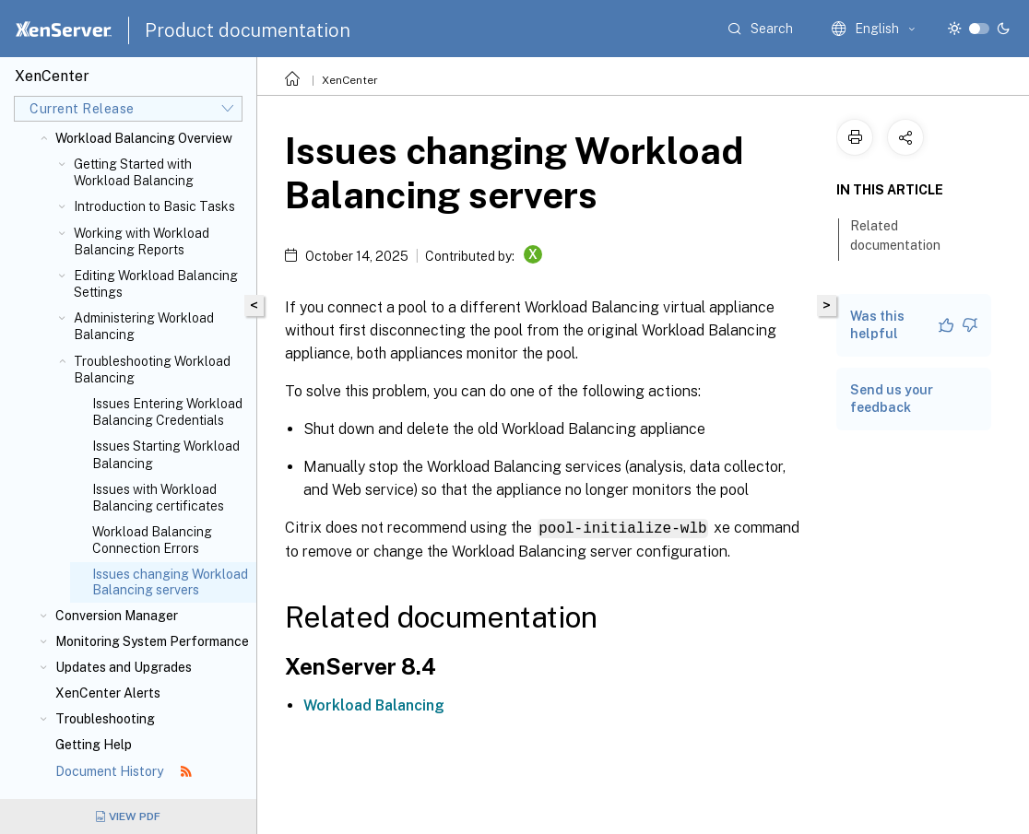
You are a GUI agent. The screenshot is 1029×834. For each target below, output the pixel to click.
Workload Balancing (373, 704)
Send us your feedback (891, 398)
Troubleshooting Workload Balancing (152, 369)
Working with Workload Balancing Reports (141, 241)
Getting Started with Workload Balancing (134, 172)
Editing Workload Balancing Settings (156, 284)
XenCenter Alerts (107, 693)
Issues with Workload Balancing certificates (158, 497)
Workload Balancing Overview (143, 138)
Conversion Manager (116, 615)
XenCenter (350, 80)
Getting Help (93, 744)
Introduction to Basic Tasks (154, 206)
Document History (123, 771)
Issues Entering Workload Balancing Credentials (167, 412)
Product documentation (247, 30)
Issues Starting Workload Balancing (166, 454)
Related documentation (905, 235)
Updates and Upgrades (123, 667)
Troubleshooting (105, 718)
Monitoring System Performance (152, 641)
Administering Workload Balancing (144, 326)
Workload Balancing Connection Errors (152, 540)
